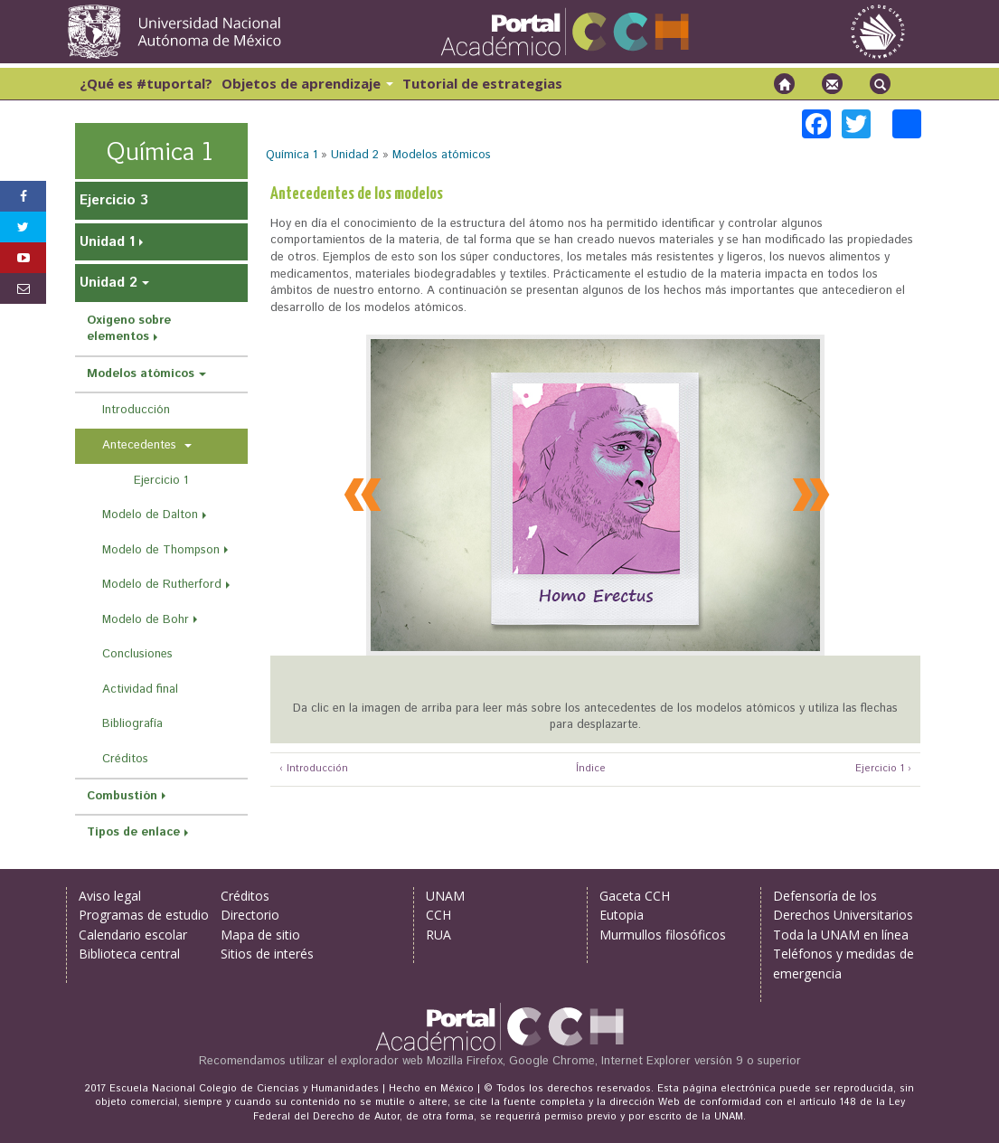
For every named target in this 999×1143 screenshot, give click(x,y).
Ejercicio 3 (114, 200)
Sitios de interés (267, 953)
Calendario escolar (133, 934)
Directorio (250, 914)
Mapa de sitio (260, 934)
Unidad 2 (355, 155)
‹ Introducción (313, 769)
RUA (438, 934)
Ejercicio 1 (161, 480)
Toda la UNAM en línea (841, 934)
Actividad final (140, 689)
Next (807, 492)
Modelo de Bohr (145, 619)
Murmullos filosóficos (662, 934)
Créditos (125, 759)
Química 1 (291, 155)
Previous (365, 492)
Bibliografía (132, 723)
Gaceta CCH (634, 895)
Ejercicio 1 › (883, 769)
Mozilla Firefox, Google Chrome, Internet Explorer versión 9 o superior (614, 1061)
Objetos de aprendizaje (307, 83)
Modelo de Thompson (161, 550)
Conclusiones (137, 654)
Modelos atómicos (441, 155)
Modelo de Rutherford (161, 584)
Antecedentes (141, 445)
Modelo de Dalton (150, 515)
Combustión (122, 796)
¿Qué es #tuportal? (146, 83)
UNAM (445, 895)
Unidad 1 (107, 241)
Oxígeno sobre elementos (129, 329)
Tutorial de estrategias (482, 83)
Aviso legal (110, 895)
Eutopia (621, 914)
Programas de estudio (144, 914)
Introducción (136, 410)
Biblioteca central (129, 953)
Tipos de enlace (133, 832)
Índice (588, 769)
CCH (438, 914)
